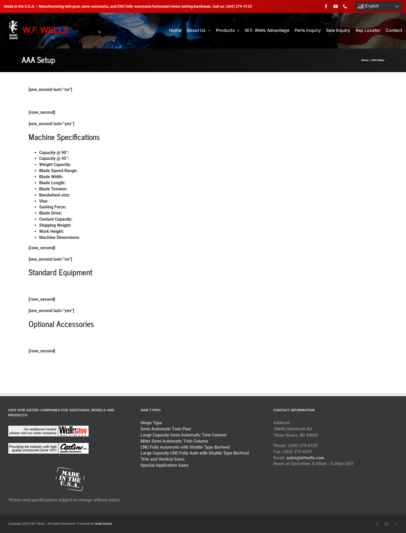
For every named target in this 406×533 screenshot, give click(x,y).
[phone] (345, 6)
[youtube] (335, 6)
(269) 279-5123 (239, 6)
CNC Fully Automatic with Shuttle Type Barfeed (185, 447)
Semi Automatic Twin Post (166, 428)
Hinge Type (151, 422)
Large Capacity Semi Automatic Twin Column (184, 435)
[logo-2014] (38, 21)
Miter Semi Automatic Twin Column (174, 441)
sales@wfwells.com (305, 457)
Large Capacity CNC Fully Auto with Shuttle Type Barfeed (195, 453)
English (368, 6)
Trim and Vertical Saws (162, 459)
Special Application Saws (164, 465)
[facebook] (326, 6)
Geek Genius (103, 524)
